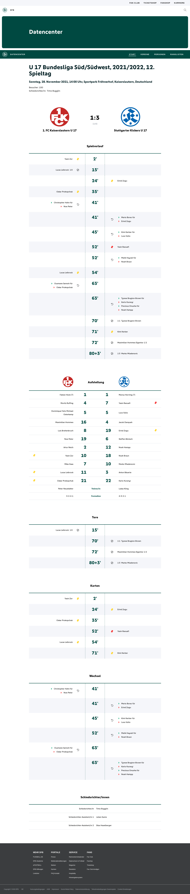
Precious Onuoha (128, 306)
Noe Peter (68, 206)
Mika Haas (68, 464)
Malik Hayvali (127, 258)
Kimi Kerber (126, 232)
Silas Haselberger (104, 825)
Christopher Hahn (62, 203)
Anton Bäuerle (125, 472)
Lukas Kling (124, 489)
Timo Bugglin (53, 91)
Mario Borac (126, 217)
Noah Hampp (127, 310)
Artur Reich (68, 447)
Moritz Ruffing (67, 403)
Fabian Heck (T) (66, 395)
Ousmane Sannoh (62, 284)
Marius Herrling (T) (127, 395)
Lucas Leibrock (62, 170)
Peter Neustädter (65, 489)
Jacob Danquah (125, 422)
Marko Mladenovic (129, 354)
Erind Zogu (122, 181)
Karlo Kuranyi (127, 302)
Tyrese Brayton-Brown (131, 298)
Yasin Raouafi (123, 247)
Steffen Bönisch (126, 439)
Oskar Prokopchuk (64, 192)
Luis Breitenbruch (65, 431)
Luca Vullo (125, 236)
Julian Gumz (101, 817)
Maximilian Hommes (126, 343)
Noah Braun (126, 262)
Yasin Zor (69, 159)
